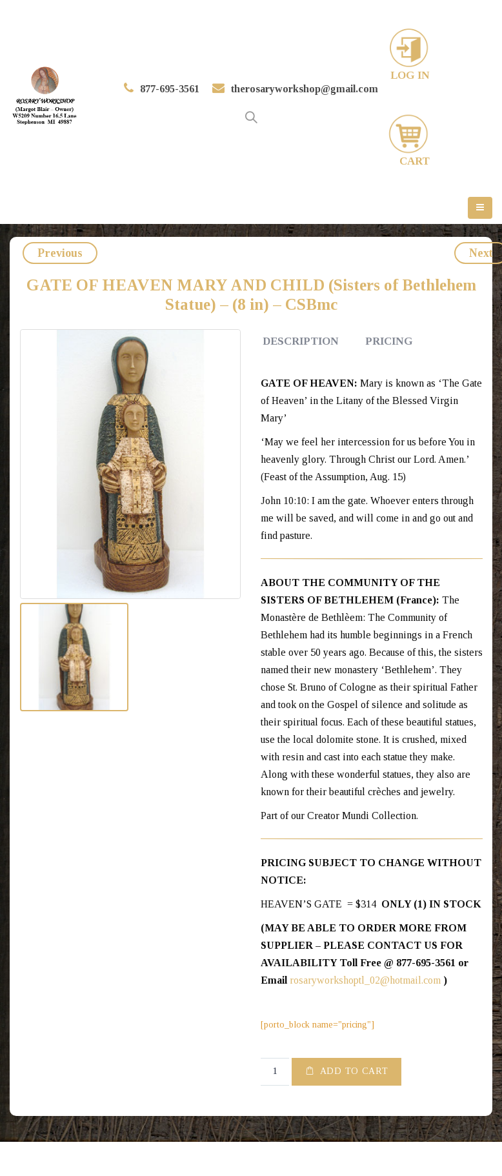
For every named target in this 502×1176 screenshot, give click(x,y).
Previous (60, 253)
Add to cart (354, 1071)
